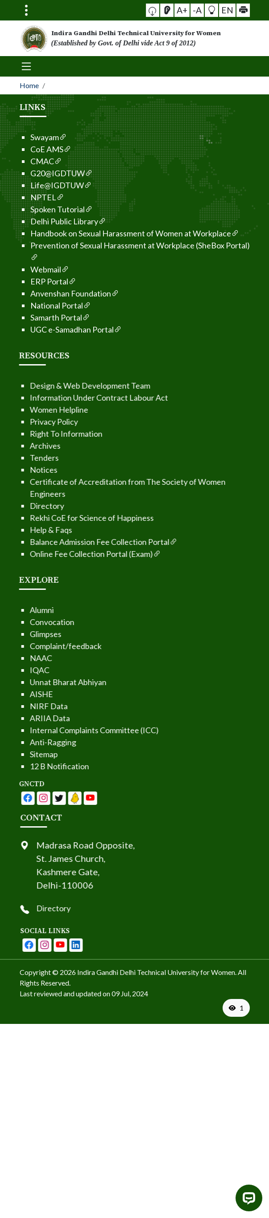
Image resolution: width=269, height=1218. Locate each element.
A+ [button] (185, 10)
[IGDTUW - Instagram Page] (75, 945)
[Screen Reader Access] (174, 10)
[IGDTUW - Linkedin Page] (44, 798)
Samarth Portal (43, 317)
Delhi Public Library (51, 221)
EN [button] (221, 9)
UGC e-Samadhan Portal (58, 329)
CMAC (29, 161)
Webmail (32, 269)
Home (29, 85)
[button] (163, 10)
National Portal (43, 305)
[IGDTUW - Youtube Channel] (28, 798)
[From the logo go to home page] (135, 38)
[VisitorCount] (236, 1008)
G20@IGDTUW (44, 173)
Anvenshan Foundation (57, 293)
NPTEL (30, 197)
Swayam (31, 137)
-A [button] (197, 10)
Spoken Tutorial (44, 209)
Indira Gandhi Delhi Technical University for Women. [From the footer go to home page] (156, 972)
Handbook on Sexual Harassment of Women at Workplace (117, 233)
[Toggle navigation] (26, 10)
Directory (83, 908)
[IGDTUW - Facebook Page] (13, 798)
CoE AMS (33, 149)
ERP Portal (36, 281)
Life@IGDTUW (43, 185)
